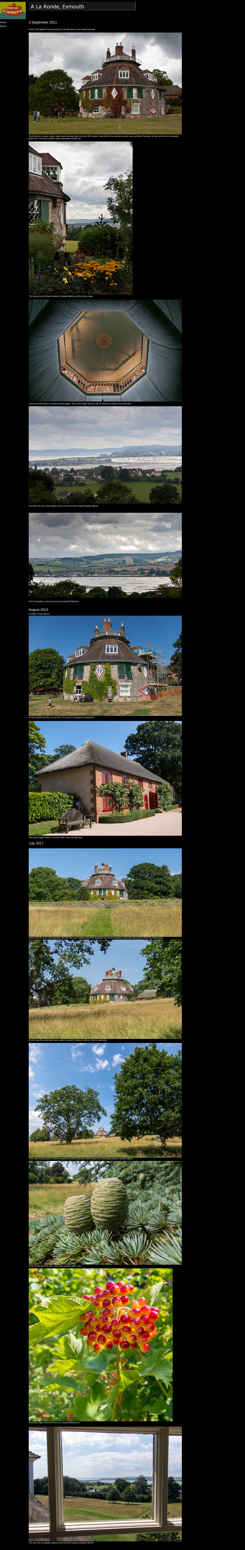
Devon (3, 26)
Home (3, 22)
